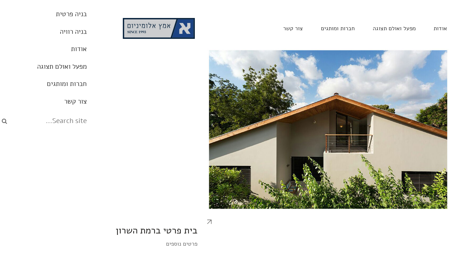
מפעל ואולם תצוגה (296, 28)
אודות (342, 28)
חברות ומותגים (240, 28)
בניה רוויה (379, 28)
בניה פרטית (422, 28)
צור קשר (195, 28)
